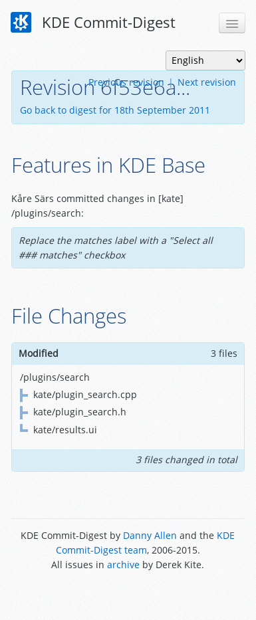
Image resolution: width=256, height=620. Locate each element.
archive (123, 564)
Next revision (207, 82)
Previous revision (126, 82)
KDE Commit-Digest (93, 22)
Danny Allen (150, 535)
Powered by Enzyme (128, 595)
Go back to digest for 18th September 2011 (115, 110)
